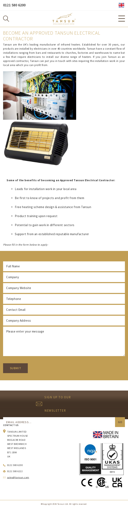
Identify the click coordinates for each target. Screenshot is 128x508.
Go (120, 422)
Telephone (13, 299)
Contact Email (16, 310)
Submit (15, 368)
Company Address (18, 320)
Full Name (13, 266)
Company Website (18, 288)
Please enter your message (25, 331)
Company (12, 277)
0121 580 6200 (14, 5)
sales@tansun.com (18, 477)
